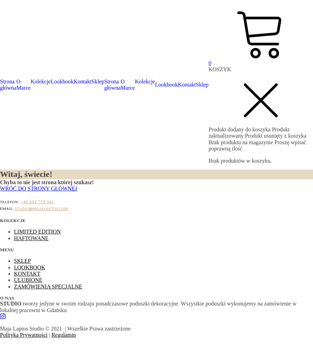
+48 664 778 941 (37, 201)
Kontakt (83, 81)
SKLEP (22, 261)
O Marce (23, 85)
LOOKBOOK (29, 267)
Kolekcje (41, 81)
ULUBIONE (28, 280)
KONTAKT (27, 274)
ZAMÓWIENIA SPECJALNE (48, 286)
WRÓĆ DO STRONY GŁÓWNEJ (38, 188)
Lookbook (62, 81)
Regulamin (64, 335)
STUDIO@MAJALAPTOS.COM (41, 208)
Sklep (98, 81)
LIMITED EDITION (37, 232)
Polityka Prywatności (23, 335)
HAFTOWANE (31, 238)
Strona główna (8, 85)
